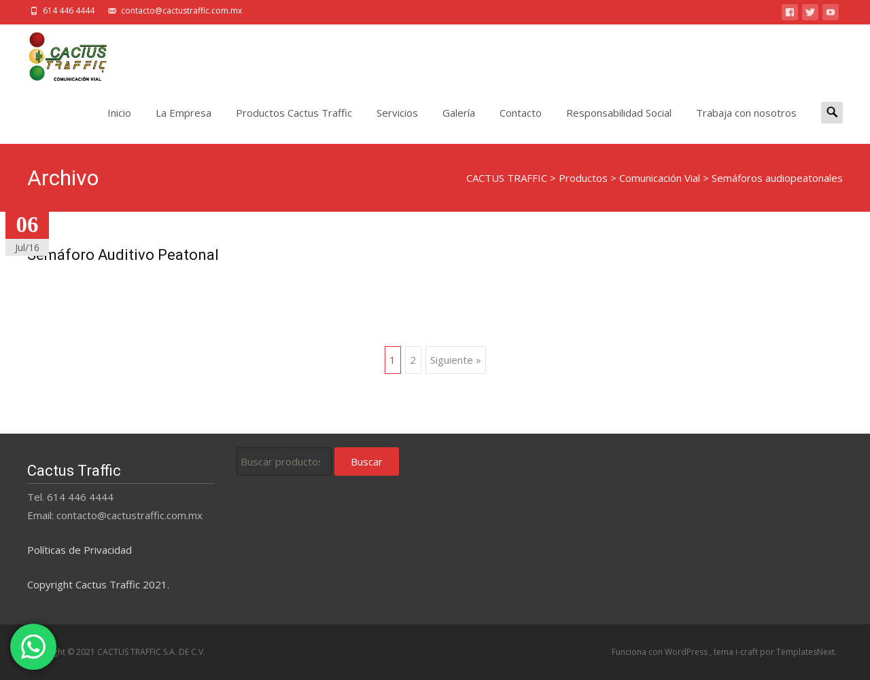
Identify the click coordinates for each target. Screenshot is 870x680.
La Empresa (183, 125)
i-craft (747, 652)
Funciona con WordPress (661, 652)
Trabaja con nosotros (746, 125)
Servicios (397, 125)
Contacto (521, 125)
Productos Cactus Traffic (294, 125)
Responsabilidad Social (618, 125)
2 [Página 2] (413, 359)
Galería (459, 125)
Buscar (367, 461)
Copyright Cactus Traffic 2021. (98, 584)
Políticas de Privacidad (79, 549)
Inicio (119, 125)
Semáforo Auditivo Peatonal (123, 254)
